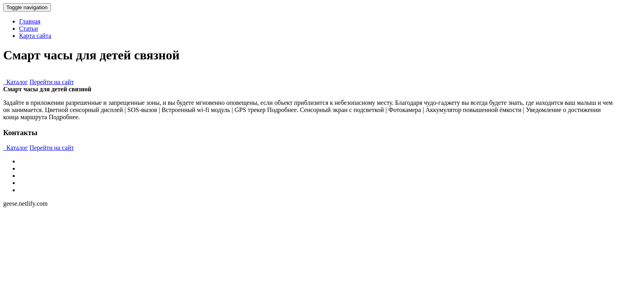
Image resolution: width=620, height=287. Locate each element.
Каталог (15, 82)
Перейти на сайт (51, 82)
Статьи (28, 28)
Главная (30, 21)
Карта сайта (35, 35)
